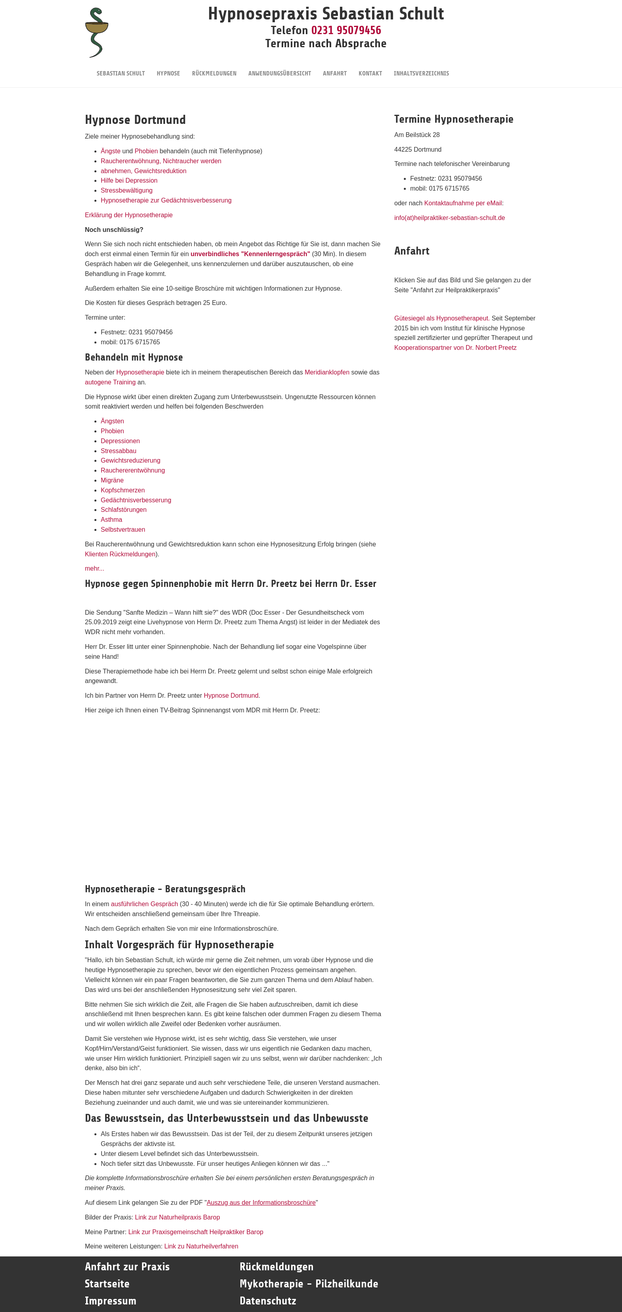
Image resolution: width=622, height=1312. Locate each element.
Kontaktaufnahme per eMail (463, 203)
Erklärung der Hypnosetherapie (129, 215)
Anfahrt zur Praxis (127, 1266)
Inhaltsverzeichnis (421, 68)
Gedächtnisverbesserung (136, 500)
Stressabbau (118, 451)
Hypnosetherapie (140, 372)
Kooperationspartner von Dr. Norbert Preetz (455, 347)
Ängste (111, 151)
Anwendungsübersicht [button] (279, 68)
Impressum (110, 1301)
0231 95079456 (346, 30)
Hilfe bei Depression (129, 180)
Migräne (112, 480)
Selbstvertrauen (123, 529)
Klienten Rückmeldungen (120, 554)
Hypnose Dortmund (231, 695)
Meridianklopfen (327, 372)
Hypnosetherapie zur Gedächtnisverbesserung (166, 200)
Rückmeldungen (214, 68)
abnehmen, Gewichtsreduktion (143, 171)
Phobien (146, 151)
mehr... (94, 568)
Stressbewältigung (127, 190)
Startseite (109, 1283)
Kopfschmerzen (123, 490)
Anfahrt (335, 68)
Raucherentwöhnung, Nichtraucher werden (161, 161)
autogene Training (110, 382)
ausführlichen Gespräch (144, 904)
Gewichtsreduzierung (130, 460)
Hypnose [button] (168, 68)
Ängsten (112, 421)
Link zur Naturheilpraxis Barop (177, 1217)
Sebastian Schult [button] (121, 68)
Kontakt (370, 68)
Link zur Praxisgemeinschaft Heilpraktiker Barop (195, 1232)
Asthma (111, 519)
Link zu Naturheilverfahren (201, 1246)
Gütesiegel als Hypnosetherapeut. (442, 318)
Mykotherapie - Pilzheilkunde (309, 1283)
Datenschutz (268, 1301)
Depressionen (120, 441)
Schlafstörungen (124, 509)
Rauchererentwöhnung (133, 470)
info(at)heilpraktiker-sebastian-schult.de (449, 217)
